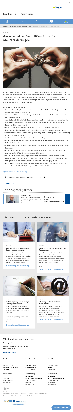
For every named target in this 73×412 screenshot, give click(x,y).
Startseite (5, 26)
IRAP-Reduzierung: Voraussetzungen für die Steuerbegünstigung (18, 249)
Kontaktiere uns (27, 14)
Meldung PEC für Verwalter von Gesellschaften (50, 303)
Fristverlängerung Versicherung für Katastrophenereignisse (18, 303)
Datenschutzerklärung (17, 396)
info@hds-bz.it (43, 393)
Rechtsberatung (23, 26)
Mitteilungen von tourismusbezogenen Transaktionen (52, 249)
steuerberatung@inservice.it (54, 201)
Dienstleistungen (9, 14)
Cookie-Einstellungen (31, 396)
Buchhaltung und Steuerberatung (15, 172)
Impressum (6, 396)
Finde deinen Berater (9, 352)
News (30, 26)
